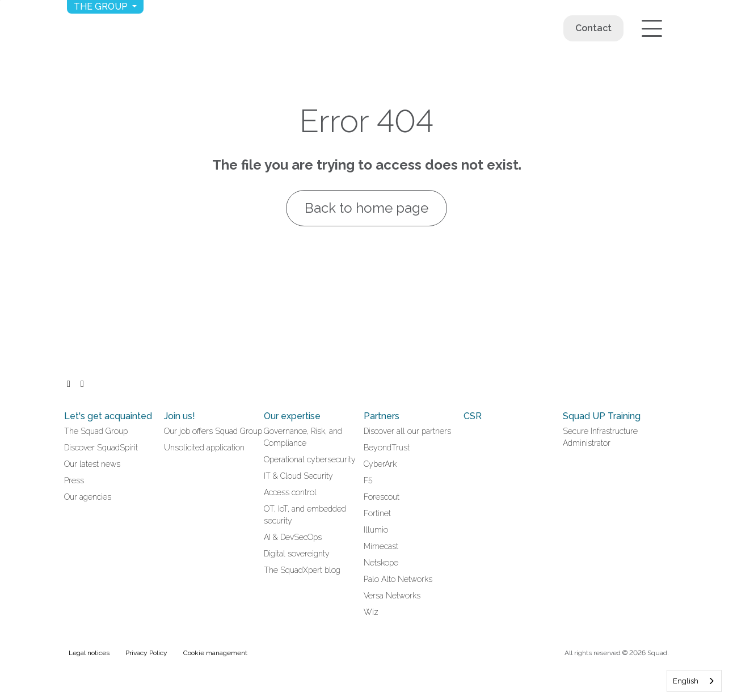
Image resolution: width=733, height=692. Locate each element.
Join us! (179, 416)
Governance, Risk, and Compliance (303, 437)
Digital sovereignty (297, 553)
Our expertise (292, 416)
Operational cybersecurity (310, 459)
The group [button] (102, 6)
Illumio (376, 529)
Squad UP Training (602, 416)
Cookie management (215, 653)
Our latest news (92, 464)
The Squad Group (96, 431)
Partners (381, 416)
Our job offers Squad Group (213, 431)
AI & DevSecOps (293, 537)
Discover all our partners (407, 431)
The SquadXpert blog (302, 570)
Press (74, 480)
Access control (290, 492)
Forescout (381, 496)
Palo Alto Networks (398, 579)
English (685, 681)
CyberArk (380, 464)
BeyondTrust (387, 447)
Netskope (381, 562)
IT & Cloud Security (298, 475)
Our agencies (87, 496)
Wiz (371, 612)
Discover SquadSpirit (101, 447)
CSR (473, 416)
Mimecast (381, 546)
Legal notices (89, 653)
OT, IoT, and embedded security (305, 514)
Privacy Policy (146, 653)
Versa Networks (392, 595)
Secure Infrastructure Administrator (600, 437)
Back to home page (366, 208)
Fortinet (377, 513)
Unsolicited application (204, 447)
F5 (368, 480)
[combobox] (694, 681)
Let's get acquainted (108, 416)
